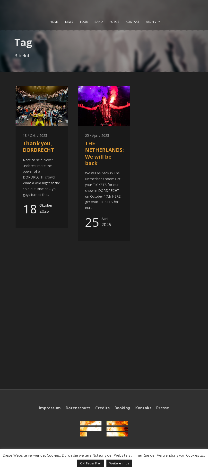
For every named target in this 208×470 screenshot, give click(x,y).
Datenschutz (78, 408)
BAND (99, 22)
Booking (122, 408)
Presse (162, 408)
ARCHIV (151, 22)
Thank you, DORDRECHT (38, 146)
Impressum (50, 408)
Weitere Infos (119, 463)
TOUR (84, 22)
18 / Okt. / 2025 (35, 135)
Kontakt (143, 408)
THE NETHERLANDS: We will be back (104, 153)
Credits (102, 408)
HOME (54, 22)
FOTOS (114, 22)
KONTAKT (132, 22)
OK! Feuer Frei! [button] (90, 463)
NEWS (69, 22)
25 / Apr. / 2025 (97, 135)
